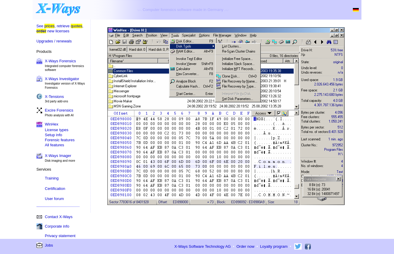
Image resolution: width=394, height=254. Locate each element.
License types (57, 130)
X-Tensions (54, 96)
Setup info (53, 135)
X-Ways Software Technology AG (202, 246)
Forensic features (60, 140)
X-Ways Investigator (62, 79)
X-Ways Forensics (60, 61)
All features (54, 145)
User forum (54, 198)
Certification (55, 188)
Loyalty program (273, 246)
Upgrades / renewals (54, 41)
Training (52, 178)
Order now (246, 246)
